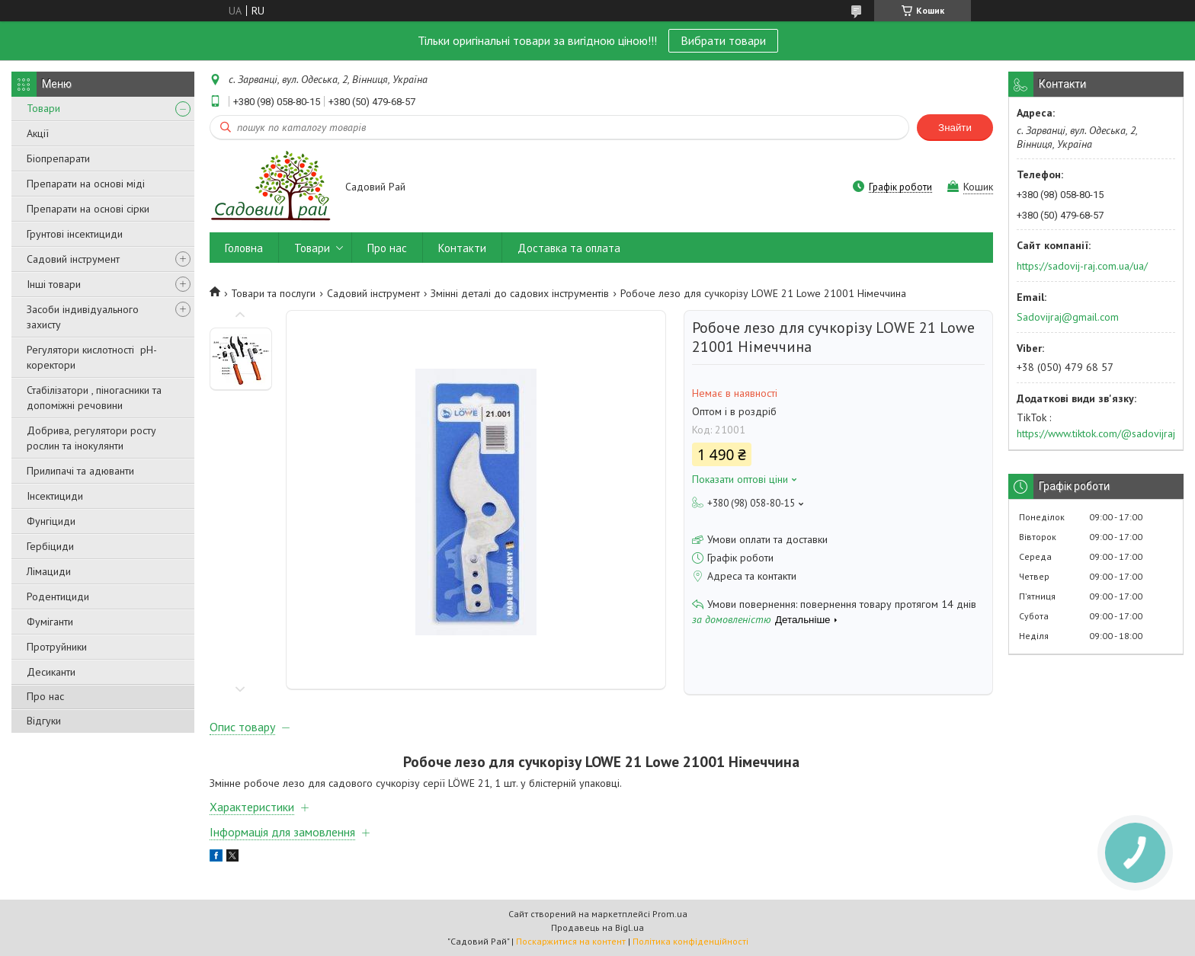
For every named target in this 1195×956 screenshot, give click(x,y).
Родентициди (58, 596)
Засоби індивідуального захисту (83, 316)
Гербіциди (50, 546)
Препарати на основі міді (86, 183)
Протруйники (57, 647)
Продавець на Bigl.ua (597, 927)
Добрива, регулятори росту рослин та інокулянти (91, 438)
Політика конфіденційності (690, 941)
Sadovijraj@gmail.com (1068, 317)
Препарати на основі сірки (88, 209)
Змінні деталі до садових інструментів (520, 293)
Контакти (462, 248)
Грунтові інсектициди (75, 234)
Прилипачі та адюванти (80, 471)
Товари (43, 108)
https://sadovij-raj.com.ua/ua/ (1082, 266)
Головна (244, 248)
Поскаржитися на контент (571, 941)
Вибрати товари (723, 40)
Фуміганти (50, 621)
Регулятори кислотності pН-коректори (92, 357)
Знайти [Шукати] (955, 127)
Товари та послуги (273, 293)
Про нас (45, 696)
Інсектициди (55, 496)
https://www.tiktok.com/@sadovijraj (1096, 433)
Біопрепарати (58, 158)
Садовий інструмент (73, 259)
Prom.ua (669, 913)
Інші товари (54, 284)
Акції (38, 133)
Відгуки (44, 720)
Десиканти (51, 672)
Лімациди (49, 571)
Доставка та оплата (568, 248)
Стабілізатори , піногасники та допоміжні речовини (94, 397)
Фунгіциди (51, 521)
